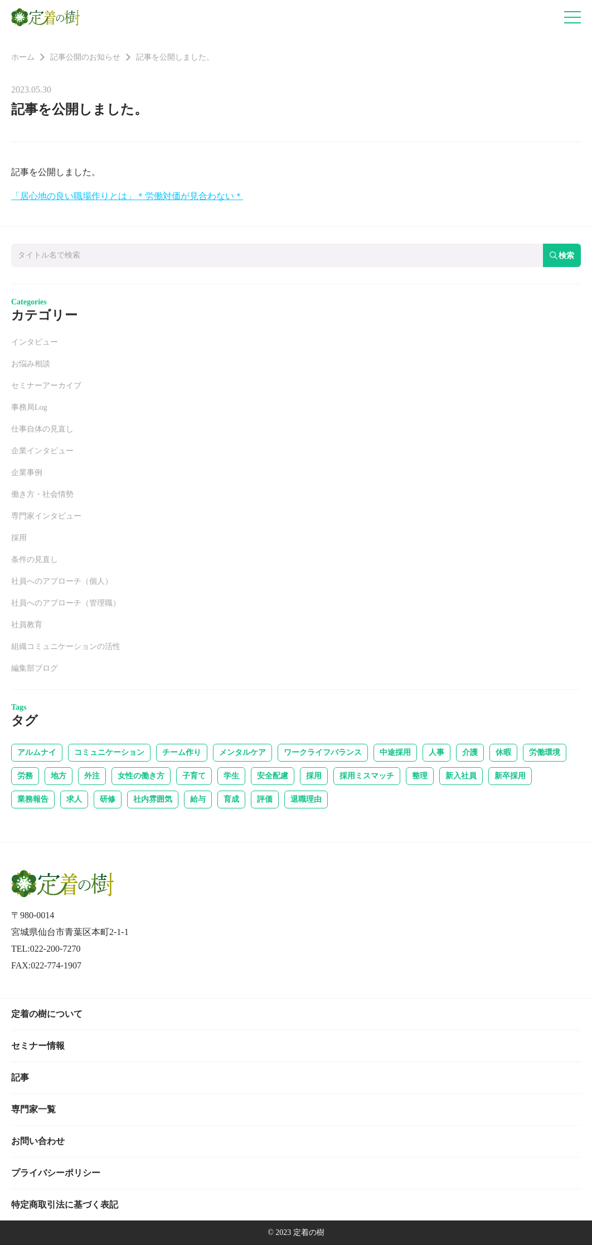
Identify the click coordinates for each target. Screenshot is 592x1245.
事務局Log (29, 407)
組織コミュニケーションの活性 (65, 646)
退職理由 (306, 799)
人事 (436, 752)
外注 (92, 776)
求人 (74, 799)
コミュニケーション (109, 752)
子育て (194, 776)
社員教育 (26, 625)
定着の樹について (47, 1014)
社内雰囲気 (152, 799)
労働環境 (544, 752)
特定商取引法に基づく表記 (64, 1204)
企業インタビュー (42, 451)
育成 (231, 799)
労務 (25, 776)
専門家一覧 (33, 1109)
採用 (19, 538)
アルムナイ (36, 752)
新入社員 (461, 776)
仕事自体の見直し (42, 429)
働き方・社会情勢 (42, 494)
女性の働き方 (141, 776)
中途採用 (395, 752)
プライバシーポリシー (55, 1173)
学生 (231, 776)
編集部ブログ (34, 668)
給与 (198, 799)
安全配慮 (272, 776)
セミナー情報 (38, 1045)
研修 (107, 799)
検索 (562, 255)
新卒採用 (510, 776)
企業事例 (26, 472)
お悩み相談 (30, 364)
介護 (470, 752)
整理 (420, 776)
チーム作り (181, 752)
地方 (58, 776)
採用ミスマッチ (366, 776)
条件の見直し (34, 559)
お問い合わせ (38, 1141)
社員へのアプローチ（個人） (62, 581)
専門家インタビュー (46, 516)
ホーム (23, 57)
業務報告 (32, 799)
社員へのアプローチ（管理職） (65, 603)
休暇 (503, 752)
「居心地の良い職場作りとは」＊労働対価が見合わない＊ (127, 196)
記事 (20, 1077)
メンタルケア (242, 752)
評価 (265, 799)
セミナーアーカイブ (46, 385)
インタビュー (34, 342)
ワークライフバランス (323, 752)
